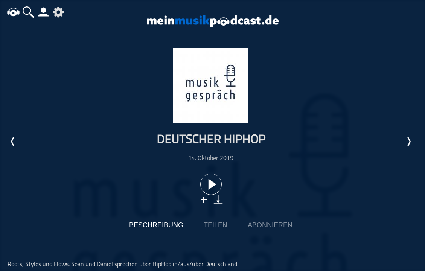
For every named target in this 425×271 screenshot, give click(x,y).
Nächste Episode (408, 141)
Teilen (215, 225)
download (218, 199)
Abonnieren (270, 225)
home (13, 12)
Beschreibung (156, 225)
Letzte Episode (13, 141)
